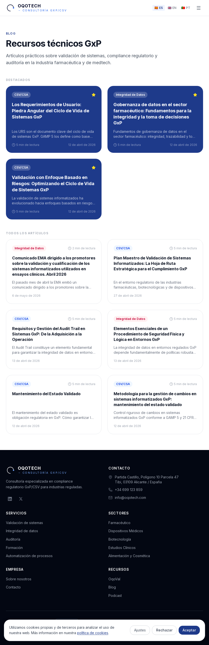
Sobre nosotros (18, 579)
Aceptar (189, 630)
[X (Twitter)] (21, 499)
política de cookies (92, 633)
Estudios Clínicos (122, 548)
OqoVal (114, 579)
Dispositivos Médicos (125, 531)
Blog (112, 587)
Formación (14, 548)
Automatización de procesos (29, 556)
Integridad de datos (22, 531)
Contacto (13, 587)
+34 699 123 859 (129, 490)
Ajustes (140, 630)
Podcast (115, 595)
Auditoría (13, 539)
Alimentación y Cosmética (129, 556)
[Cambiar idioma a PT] (185, 8)
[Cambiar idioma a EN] (172, 8)
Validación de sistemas (24, 523)
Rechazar (164, 630)
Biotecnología (119, 539)
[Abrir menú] (198, 7)
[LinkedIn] (10, 499)
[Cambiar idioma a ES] (158, 8)
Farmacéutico (119, 523)
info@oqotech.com (130, 497)
